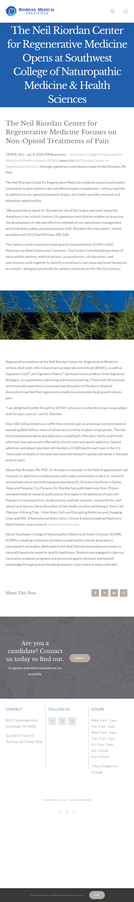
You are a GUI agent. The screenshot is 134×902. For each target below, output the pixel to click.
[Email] (123, 593)
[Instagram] (72, 721)
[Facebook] (95, 593)
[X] (104, 593)
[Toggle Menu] (126, 11)
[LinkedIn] (114, 593)
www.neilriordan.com (63, 524)
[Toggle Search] (112, 11)
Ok (97, 895)
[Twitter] (62, 721)
